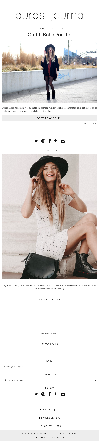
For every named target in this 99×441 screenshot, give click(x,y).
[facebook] (49, 141)
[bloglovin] (55, 141)
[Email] (63, 141)
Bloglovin (49, 426)
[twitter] (36, 141)
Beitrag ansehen (49, 118)
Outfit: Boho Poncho (49, 34)
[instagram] (43, 141)
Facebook (49, 418)
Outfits (58, 28)
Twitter (49, 410)
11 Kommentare (89, 124)
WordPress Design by (49, 437)
